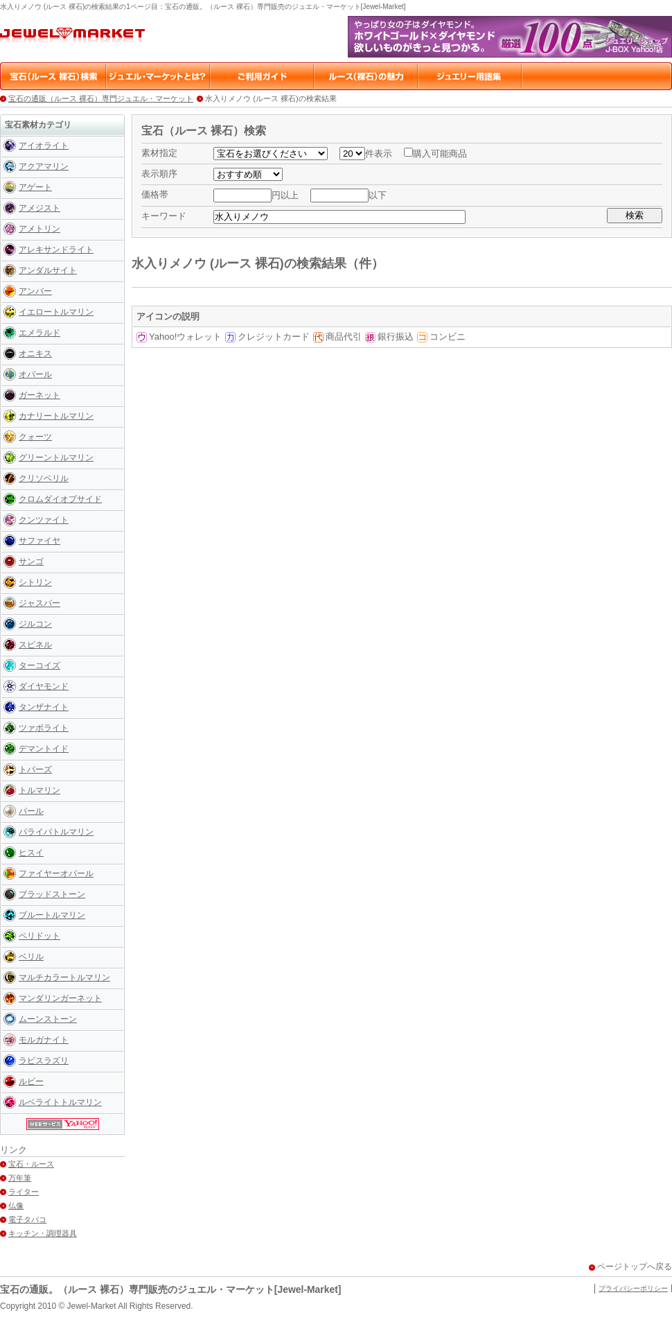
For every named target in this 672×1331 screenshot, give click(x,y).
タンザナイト (44, 707)
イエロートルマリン (56, 312)
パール (31, 811)
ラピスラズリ (44, 1060)
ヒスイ (31, 853)
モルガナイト (44, 1040)
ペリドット (39, 936)
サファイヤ (39, 541)
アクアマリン (44, 166)
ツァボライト (44, 728)
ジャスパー (39, 603)
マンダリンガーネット (60, 998)
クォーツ (35, 437)
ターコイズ (39, 665)
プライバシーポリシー (633, 1288)
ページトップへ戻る (634, 1266)
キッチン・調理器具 (42, 1233)
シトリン (35, 582)
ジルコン (35, 624)
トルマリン (39, 790)
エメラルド (39, 333)
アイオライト (44, 145)
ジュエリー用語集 (470, 76)
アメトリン (39, 229)
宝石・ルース (31, 1164)
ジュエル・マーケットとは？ (159, 76)
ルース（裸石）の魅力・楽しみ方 (366, 76)
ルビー (31, 1081)
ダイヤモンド (44, 686)
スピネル (35, 645)
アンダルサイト (48, 270)
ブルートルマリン (52, 915)
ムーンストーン (48, 1019)
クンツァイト (44, 520)
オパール (35, 374)
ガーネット (39, 395)
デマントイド (44, 749)
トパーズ (35, 769)
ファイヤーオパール (56, 873)
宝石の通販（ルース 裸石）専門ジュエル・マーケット (100, 98)
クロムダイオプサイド (60, 499)
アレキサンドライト (56, 249)
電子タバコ (27, 1219)
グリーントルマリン (56, 457)
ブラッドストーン (52, 894)
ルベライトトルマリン (60, 1102)
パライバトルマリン (56, 832)
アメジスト (39, 208)
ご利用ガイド (263, 76)
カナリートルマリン (56, 416)
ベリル (31, 957)
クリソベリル (44, 478)
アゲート (35, 187)
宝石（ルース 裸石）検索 (55, 76)
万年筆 (19, 1178)
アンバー (35, 291)
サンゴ (31, 561)
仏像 (16, 1205)
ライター (23, 1192)
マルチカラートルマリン (64, 977)
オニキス (35, 353)
